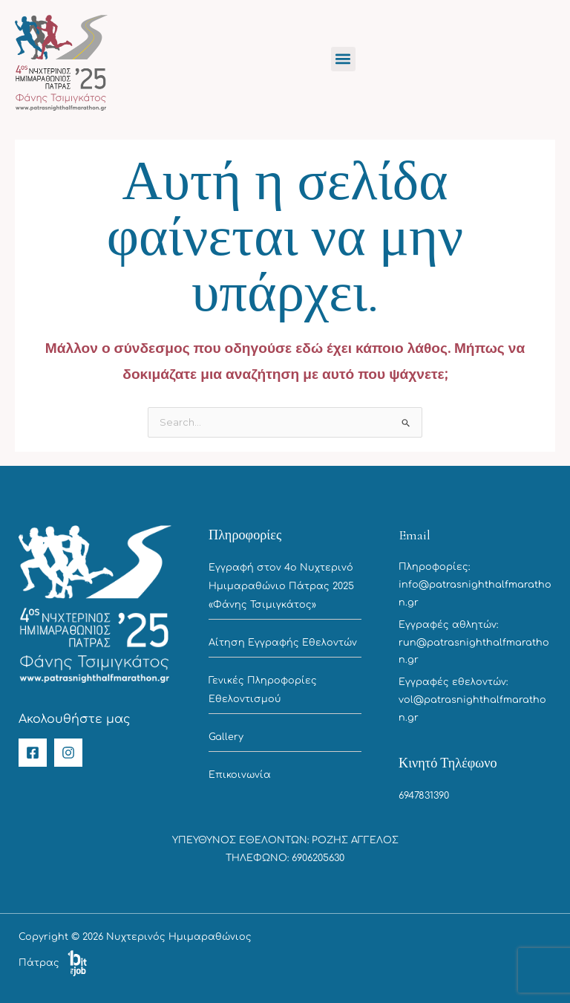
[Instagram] (68, 753)
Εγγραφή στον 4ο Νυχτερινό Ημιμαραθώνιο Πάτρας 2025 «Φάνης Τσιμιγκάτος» (281, 585)
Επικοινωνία (240, 775)
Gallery (226, 737)
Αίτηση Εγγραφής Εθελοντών (283, 642)
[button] (343, 59)
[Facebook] (33, 753)
